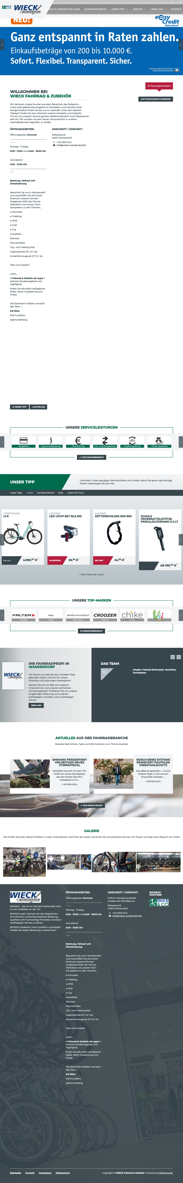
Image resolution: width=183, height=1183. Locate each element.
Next (181, 44)
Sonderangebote (95, 9)
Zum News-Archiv (92, 805)
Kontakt (176, 9)
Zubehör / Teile (75, 493)
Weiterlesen (69, 784)
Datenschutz (63, 1173)
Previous (2, 44)
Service (137, 9)
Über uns (157, 9)
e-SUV (30, 493)
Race (60, 493)
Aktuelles (38, 407)
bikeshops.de (166, 1173)
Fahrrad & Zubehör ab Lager (61, 9)
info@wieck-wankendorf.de (71, 145)
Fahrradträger (45, 493)
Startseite (15, 1173)
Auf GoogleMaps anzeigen (156, 99)
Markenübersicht (91, 631)
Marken (15, 113)
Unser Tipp (118, 9)
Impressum (45, 1173)
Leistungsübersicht (91, 457)
